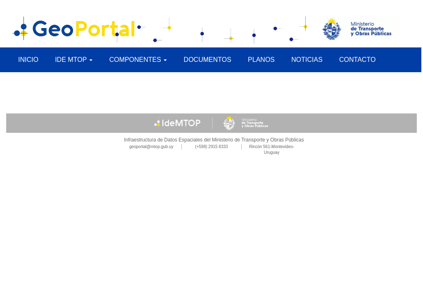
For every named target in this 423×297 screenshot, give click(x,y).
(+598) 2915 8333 (211, 146)
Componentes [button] (138, 59)
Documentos (207, 59)
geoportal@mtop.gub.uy (151, 146)
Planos (261, 59)
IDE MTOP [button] (74, 59)
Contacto (357, 59)
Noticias (307, 59)
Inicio (28, 59)
